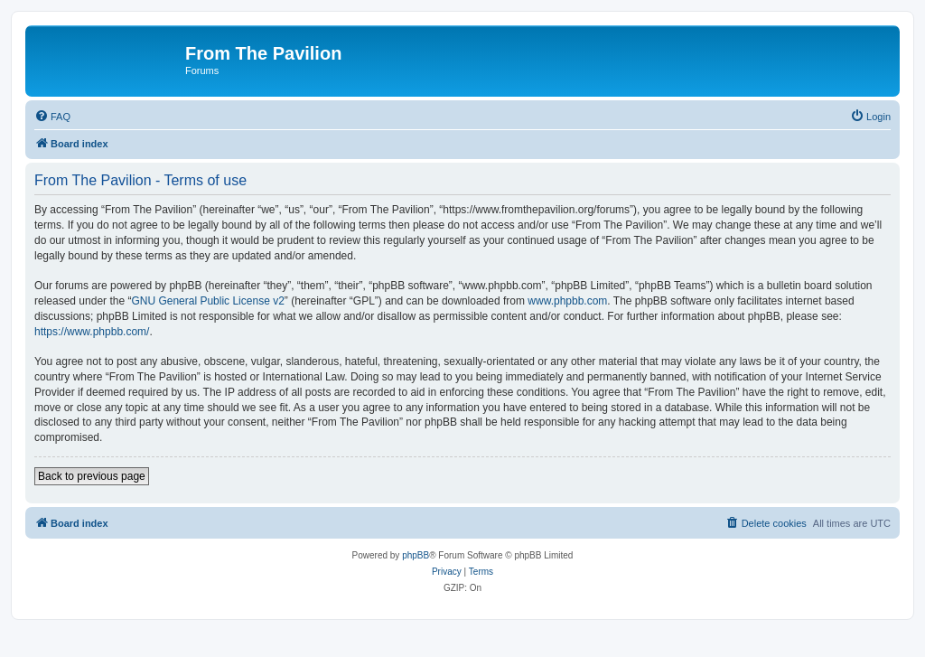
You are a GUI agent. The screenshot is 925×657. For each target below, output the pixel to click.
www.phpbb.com (567, 301)
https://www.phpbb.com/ (91, 331)
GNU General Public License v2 (207, 301)
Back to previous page (91, 476)
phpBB (415, 555)
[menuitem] (52, 116)
